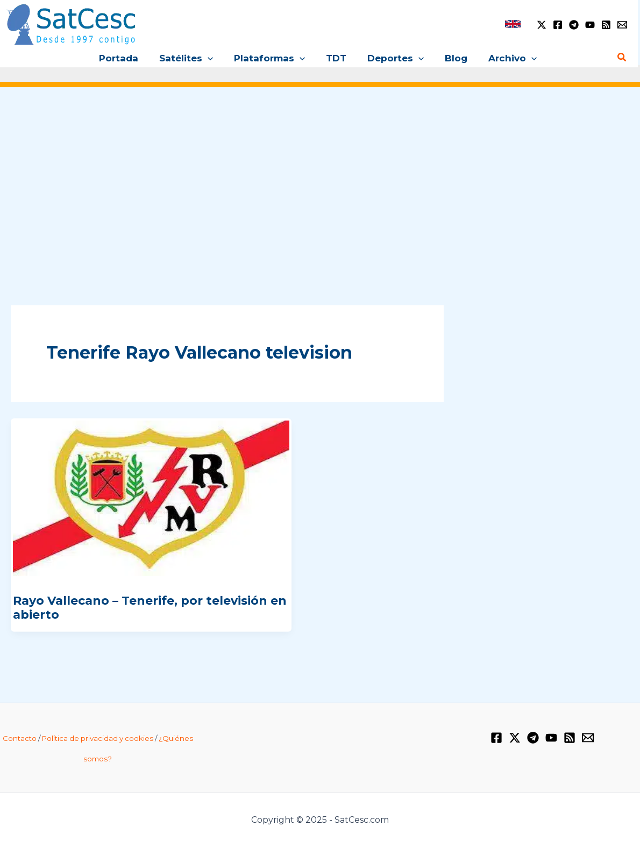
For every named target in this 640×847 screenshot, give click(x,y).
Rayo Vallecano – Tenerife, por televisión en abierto (150, 607)
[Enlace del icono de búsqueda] (622, 58)
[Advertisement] (320, 182)
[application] (213, 58)
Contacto (20, 738)
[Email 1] (622, 25)
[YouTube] (590, 25)
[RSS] (606, 25)
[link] (513, 24)
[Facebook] (558, 25)
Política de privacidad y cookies (97, 738)
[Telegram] (574, 25)
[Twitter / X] (541, 25)
